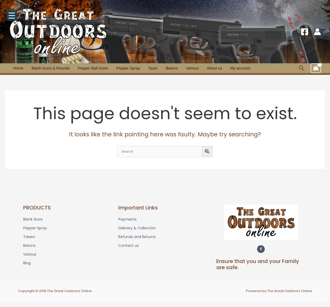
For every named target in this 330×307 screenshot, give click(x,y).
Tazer (139, 68)
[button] (302, 68)
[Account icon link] (317, 31)
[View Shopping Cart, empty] (316, 68)
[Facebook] (305, 32)
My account (215, 68)
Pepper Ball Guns (85, 68)
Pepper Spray (117, 68)
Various (172, 68)
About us (192, 68)
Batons (155, 68)
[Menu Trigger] (12, 15)
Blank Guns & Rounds (46, 68)
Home (17, 68)
